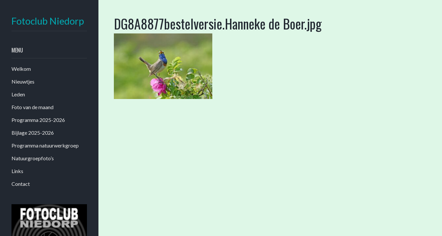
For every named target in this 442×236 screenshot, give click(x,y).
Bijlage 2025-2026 (32, 132)
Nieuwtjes (22, 81)
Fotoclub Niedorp (47, 21)
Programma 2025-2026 (38, 120)
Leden (18, 94)
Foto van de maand (32, 107)
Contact (20, 184)
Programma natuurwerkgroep (45, 145)
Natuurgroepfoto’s (32, 158)
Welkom (21, 69)
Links (17, 171)
